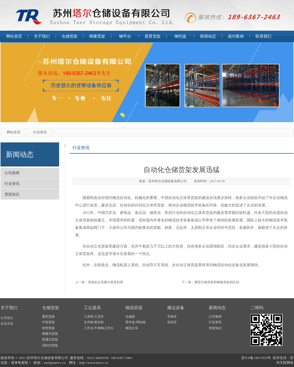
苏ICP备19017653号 (256, 358)
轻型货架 (48, 328)
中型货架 (48, 322)
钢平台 (125, 36)
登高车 (172, 322)
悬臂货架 (153, 36)
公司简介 (7, 318)
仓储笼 (130, 316)
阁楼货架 (97, 36)
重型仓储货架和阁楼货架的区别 (216, 282)
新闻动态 (208, 36)
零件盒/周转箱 (135, 322)
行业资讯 (12, 184)
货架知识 (12, 194)
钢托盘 (180, 36)
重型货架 (48, 316)
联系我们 (263, 36)
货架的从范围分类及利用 (105, 282)
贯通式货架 (50, 339)
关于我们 (42, 36)
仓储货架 (69, 36)
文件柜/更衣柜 (94, 322)
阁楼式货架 (50, 334)
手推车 (172, 316)
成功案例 (236, 36)
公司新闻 (12, 173)
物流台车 (131, 328)
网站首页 (14, 36)
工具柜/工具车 (94, 316)
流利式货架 (50, 345)
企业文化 (7, 323)
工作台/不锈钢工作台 (98, 328)
